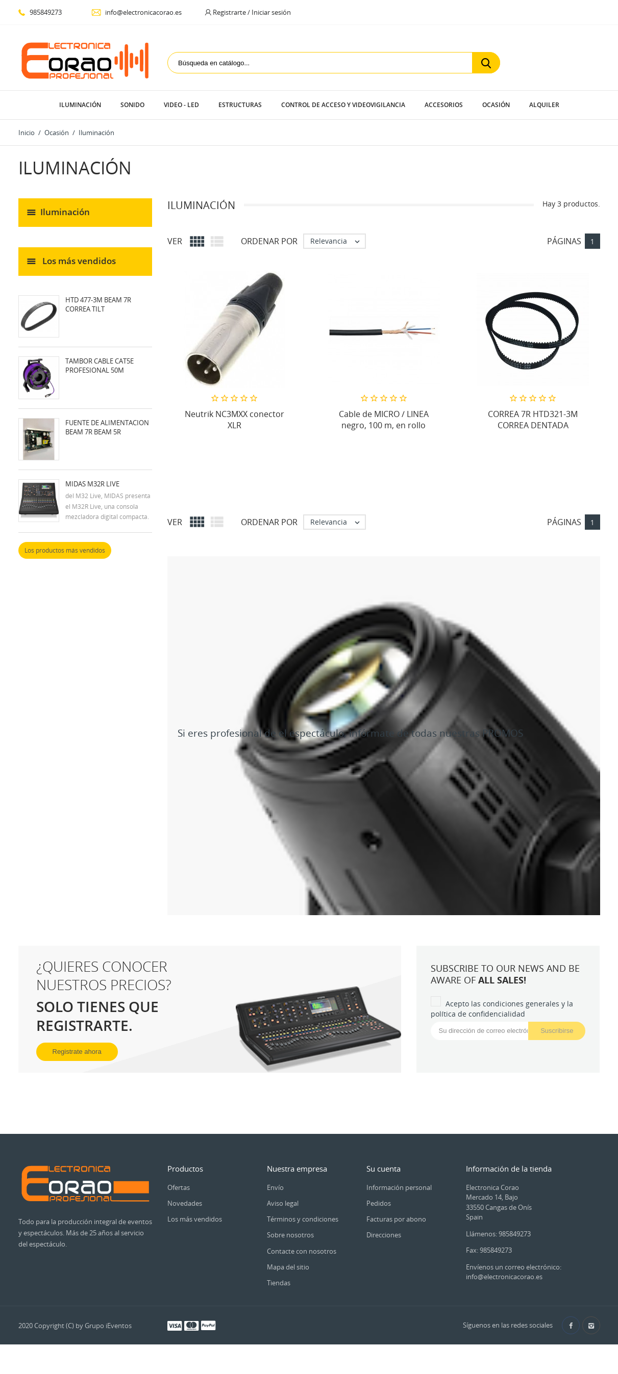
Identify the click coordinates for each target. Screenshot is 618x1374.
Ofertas (178, 1187)
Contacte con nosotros (301, 1251)
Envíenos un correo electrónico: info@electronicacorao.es (513, 1272)
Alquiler (544, 104)
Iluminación (80, 104)
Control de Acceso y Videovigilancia (343, 104)
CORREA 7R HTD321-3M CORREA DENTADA (533, 419)
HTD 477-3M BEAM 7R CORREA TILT (98, 304)
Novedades (184, 1203)
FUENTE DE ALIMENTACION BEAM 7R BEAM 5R (107, 427)
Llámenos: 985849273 (498, 1233)
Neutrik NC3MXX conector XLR (234, 419)
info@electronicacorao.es (136, 12)
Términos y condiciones (302, 1219)
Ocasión (496, 104)
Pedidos (378, 1203)
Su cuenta (383, 1168)
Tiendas (278, 1282)
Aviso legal (283, 1203)
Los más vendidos (194, 1219)
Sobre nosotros (290, 1234)
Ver (174, 241)
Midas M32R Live (92, 483)
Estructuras (240, 104)
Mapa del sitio (288, 1267)
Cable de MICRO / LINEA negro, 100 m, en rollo (384, 419)
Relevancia (337, 241)
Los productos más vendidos (64, 550)
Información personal (399, 1187)
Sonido (132, 104)
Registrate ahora (77, 1051)
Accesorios (444, 104)
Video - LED (181, 104)
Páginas (564, 241)
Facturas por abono (396, 1219)
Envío (275, 1187)
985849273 (40, 12)
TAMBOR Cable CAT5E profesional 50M (99, 365)
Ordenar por (269, 241)
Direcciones (383, 1234)
